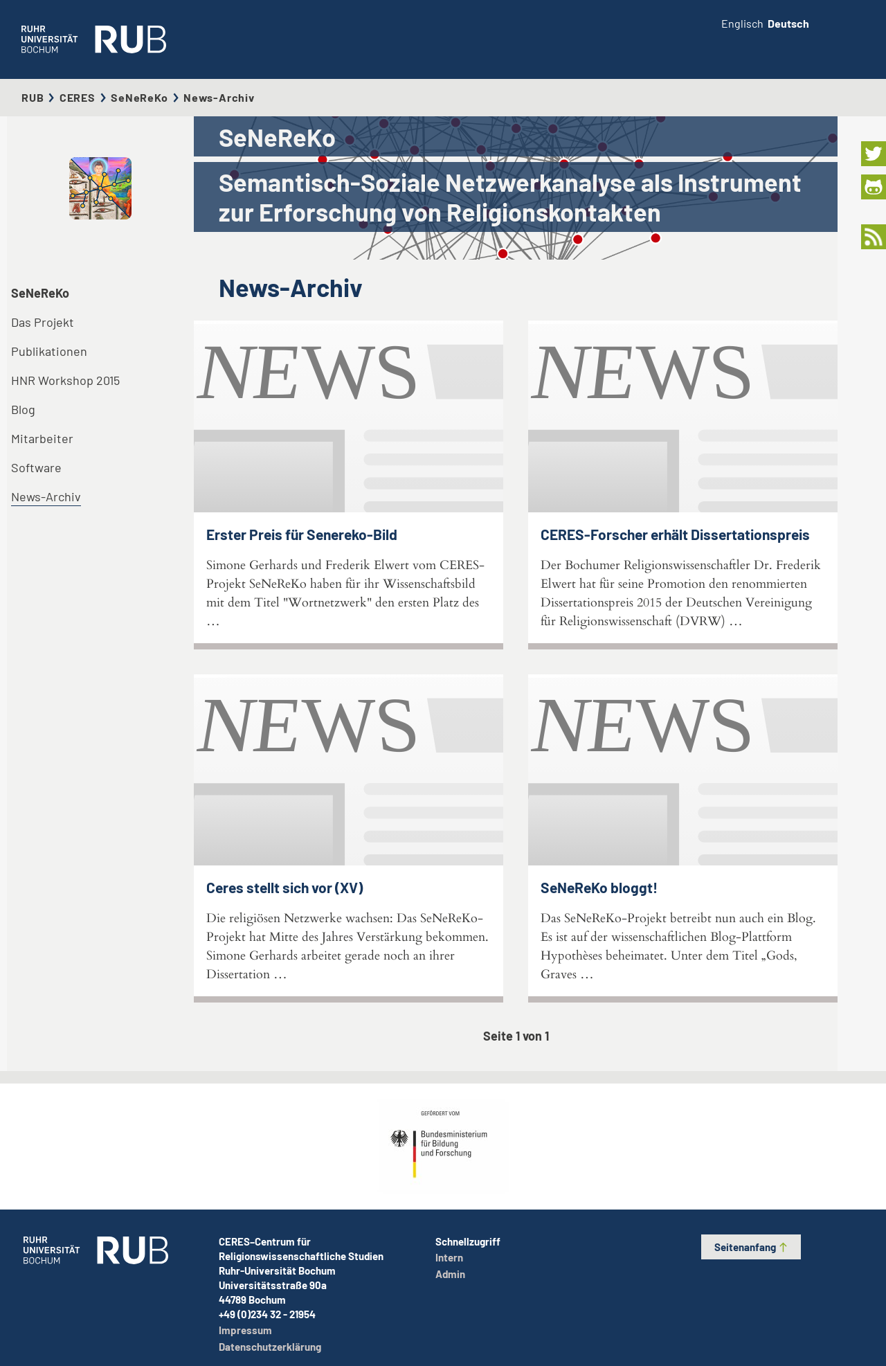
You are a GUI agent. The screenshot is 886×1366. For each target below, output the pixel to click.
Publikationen (49, 351)
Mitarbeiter (42, 438)
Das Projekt (42, 322)
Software (36, 467)
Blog (23, 409)
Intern (449, 1257)
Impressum (245, 1330)
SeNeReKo (139, 97)
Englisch (742, 23)
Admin (450, 1274)
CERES (78, 97)
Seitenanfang (751, 1247)
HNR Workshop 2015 (65, 380)
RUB (32, 97)
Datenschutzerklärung (270, 1346)
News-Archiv (46, 496)
